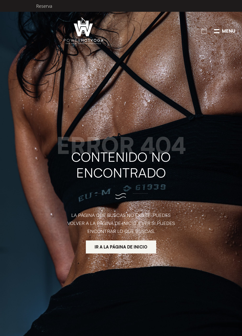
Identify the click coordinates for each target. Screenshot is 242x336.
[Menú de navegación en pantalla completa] (224, 30)
